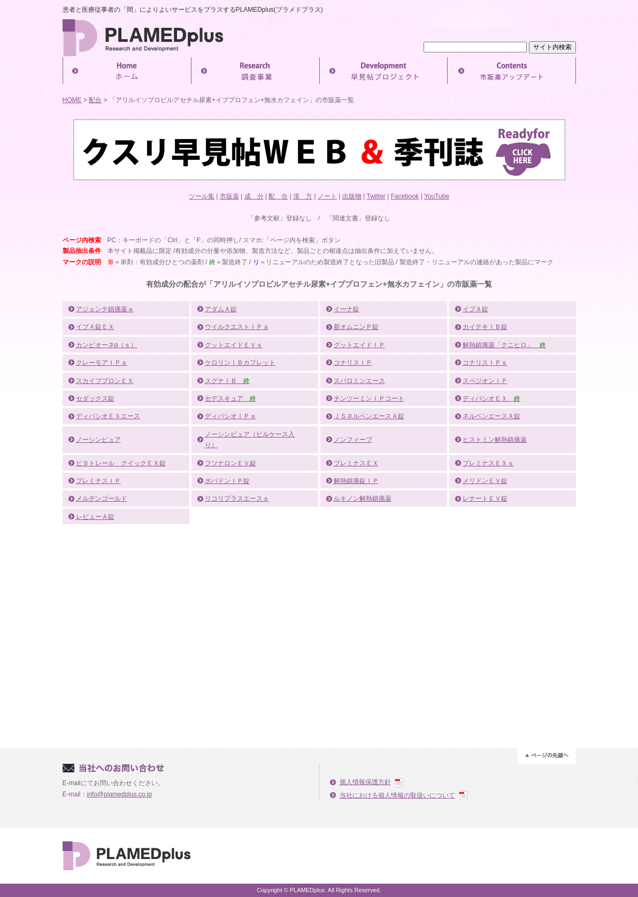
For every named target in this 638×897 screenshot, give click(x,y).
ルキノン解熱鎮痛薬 (362, 498)
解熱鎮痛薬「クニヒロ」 (504, 345)
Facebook (405, 196)
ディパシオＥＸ (491, 398)
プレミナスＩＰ (98, 481)
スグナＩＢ (227, 380)
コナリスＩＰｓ (485, 362)
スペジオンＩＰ (485, 381)
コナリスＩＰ (353, 362)
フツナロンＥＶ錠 (230, 463)
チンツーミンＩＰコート (369, 398)
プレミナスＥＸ (356, 463)
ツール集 (201, 196)
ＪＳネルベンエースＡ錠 (369, 416)
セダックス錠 (95, 398)
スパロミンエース (359, 381)
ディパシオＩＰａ (230, 416)
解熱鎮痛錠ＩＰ (356, 481)
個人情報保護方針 (365, 782)
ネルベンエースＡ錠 (491, 416)
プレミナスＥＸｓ (488, 463)
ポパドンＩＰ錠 (227, 481)
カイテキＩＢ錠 (485, 327)
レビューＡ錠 (95, 516)
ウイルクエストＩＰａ (237, 327)
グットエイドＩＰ (359, 345)
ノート (327, 196)
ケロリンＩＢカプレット (240, 362)
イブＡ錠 (475, 309)
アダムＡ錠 (221, 309)
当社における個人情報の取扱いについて (397, 795)
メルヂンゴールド (101, 498)
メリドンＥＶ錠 (485, 481)
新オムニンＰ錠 (356, 327)
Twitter (376, 196)
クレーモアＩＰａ (101, 362)
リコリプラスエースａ (237, 498)
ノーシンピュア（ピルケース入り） (250, 440)
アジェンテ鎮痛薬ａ (105, 309)
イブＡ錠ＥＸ (95, 327)
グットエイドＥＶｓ (234, 345)
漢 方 (302, 196)
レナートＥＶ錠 (485, 498)
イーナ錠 (346, 309)
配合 (95, 100)
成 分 (254, 196)
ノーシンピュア (98, 439)
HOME (72, 100)
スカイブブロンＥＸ (105, 381)
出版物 (352, 196)
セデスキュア (230, 398)
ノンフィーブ (353, 439)
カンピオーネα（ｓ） (106, 345)
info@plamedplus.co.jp (119, 794)
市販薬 (229, 196)
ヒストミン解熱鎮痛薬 (495, 439)
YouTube (436, 196)
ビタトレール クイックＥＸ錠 (121, 463)
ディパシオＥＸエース (108, 416)
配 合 (278, 196)
